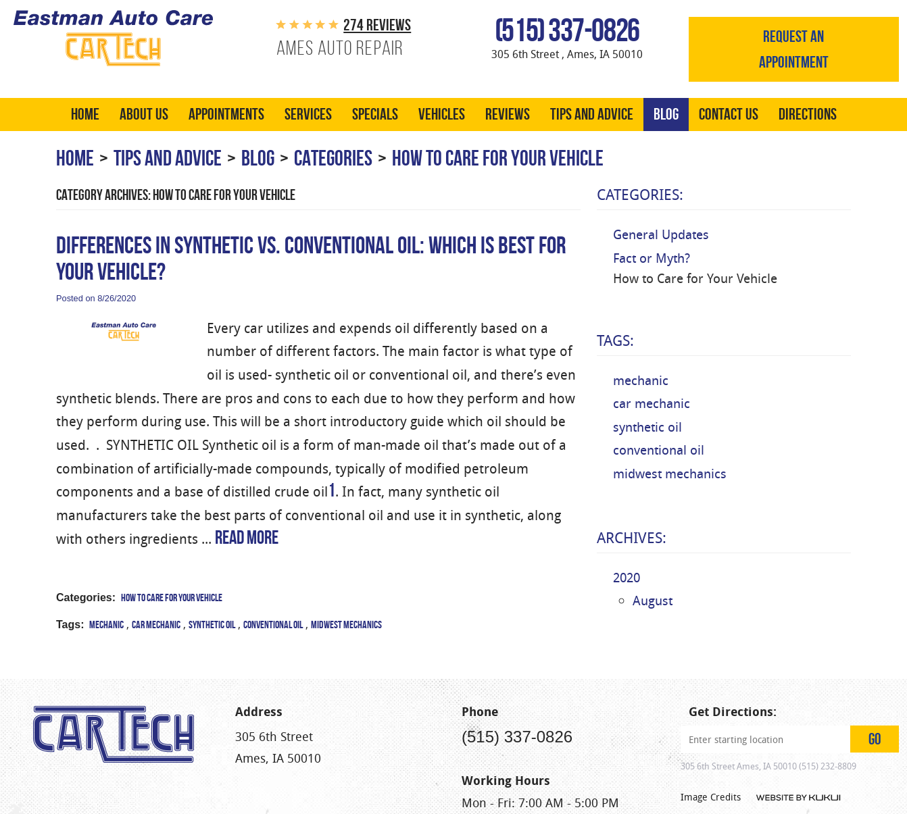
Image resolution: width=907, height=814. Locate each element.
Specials (375, 115)
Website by (798, 779)
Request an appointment (794, 49)
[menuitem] (85, 115)
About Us (144, 115)
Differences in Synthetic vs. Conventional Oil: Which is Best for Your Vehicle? (311, 258)
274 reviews (377, 25)
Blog (666, 115)
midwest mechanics (346, 625)
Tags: (615, 341)
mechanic (106, 625)
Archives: (631, 538)
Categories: (640, 195)
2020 (626, 578)
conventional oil (273, 625)
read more (246, 538)
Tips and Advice (591, 115)
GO (874, 721)
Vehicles (441, 115)
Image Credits (711, 778)
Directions (808, 115)
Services (308, 115)
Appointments (226, 115)
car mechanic (156, 625)
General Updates (661, 235)
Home (85, 115)
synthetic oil (212, 625)
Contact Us (728, 115)
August (652, 601)
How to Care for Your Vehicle (498, 158)
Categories (333, 158)
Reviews (507, 115)
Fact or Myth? (651, 259)
